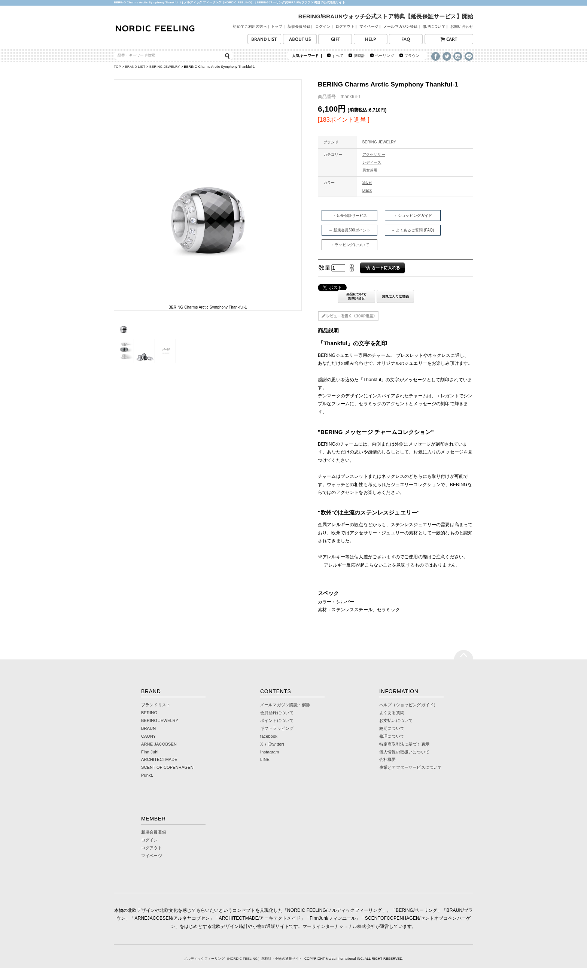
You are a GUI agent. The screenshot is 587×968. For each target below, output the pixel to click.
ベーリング (384, 56)
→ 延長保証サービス (349, 215)
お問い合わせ (461, 26)
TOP (117, 67)
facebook (268, 736)
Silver (367, 182)
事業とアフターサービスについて (410, 767)
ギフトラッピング (277, 728)
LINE (265, 759)
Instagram (269, 752)
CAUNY (148, 736)
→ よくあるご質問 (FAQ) (412, 230)
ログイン (323, 26)
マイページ (368, 26)
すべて (337, 56)
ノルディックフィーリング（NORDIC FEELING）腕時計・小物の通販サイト (243, 959)
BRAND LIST (135, 67)
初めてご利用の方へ (250, 26)
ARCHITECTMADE (159, 759)
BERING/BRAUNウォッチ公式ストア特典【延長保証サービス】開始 (385, 16)
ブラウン (412, 56)
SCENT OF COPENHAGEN (167, 767)
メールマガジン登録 (400, 26)
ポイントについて (277, 720)
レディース (371, 162)
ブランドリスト (155, 705)
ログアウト (345, 26)
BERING (149, 712)
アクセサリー (373, 154)
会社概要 (387, 759)
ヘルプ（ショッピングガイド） (408, 705)
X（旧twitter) (272, 744)
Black (367, 190)
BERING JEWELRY (164, 67)
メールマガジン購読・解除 (285, 705)
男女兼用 (370, 170)
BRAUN (148, 728)
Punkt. (147, 775)
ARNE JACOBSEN (159, 744)
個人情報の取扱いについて (404, 752)
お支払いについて (396, 720)
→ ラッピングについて (349, 245)
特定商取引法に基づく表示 (404, 744)
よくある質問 (391, 712)
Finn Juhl (149, 752)
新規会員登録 (299, 26)
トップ (276, 26)
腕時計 (359, 56)
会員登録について (277, 712)
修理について (434, 26)
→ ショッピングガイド (412, 215)
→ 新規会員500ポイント (350, 230)
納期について (391, 728)
